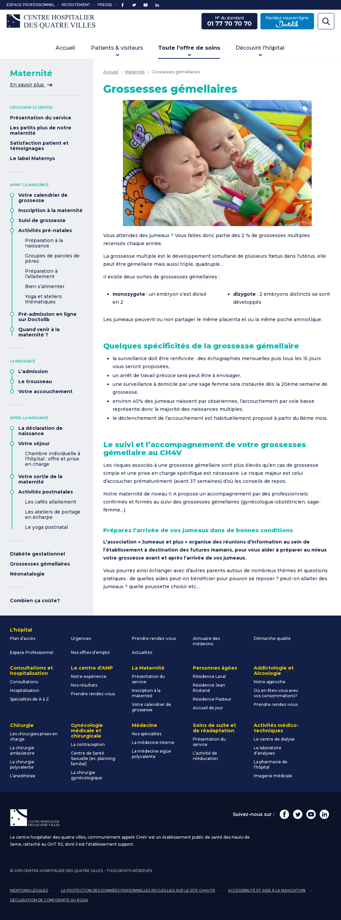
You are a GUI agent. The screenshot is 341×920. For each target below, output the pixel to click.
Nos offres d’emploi (90, 652)
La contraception (88, 744)
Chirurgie (22, 725)
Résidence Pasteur (212, 699)
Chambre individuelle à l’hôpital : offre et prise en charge (52, 458)
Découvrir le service (31, 107)
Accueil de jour (208, 707)
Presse (105, 4)
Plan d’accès (22, 638)
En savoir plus (31, 85)
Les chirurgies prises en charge (34, 736)
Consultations (24, 681)
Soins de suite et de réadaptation (214, 728)
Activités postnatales (45, 492)
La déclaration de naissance (40, 430)
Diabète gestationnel (37, 554)
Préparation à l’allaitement (41, 273)
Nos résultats (84, 685)
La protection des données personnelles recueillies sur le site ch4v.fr (138, 890)
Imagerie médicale (273, 775)
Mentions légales (29, 890)
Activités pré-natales (45, 230)
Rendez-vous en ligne (290, 21)
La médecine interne (153, 742)
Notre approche (269, 681)
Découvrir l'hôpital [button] (259, 48)
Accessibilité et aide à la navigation (266, 890)
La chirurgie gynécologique (86, 775)
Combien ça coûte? (35, 601)
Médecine (144, 725)
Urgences (81, 638)
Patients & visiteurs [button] (117, 48)
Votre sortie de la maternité (40, 479)
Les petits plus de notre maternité (40, 130)
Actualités (142, 652)
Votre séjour (34, 443)
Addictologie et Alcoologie (274, 670)
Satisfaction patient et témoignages (39, 145)
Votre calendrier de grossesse (43, 197)
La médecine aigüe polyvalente (151, 754)
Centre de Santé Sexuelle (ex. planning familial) (93, 758)
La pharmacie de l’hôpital (270, 764)
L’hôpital (21, 630)
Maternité (135, 71)
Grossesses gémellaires (40, 564)
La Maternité (148, 668)
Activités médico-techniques (276, 728)
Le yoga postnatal (46, 527)
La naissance (22, 361)
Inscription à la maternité (50, 210)
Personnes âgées (215, 668)
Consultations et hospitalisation (31, 670)
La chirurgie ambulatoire (22, 750)
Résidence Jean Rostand (209, 688)
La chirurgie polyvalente (22, 764)
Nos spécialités (147, 733)
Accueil (65, 48)
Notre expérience (89, 676)
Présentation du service (40, 118)
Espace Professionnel (31, 4)
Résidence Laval (209, 676)
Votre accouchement (45, 391)
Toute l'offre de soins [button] (189, 48)
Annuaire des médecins (206, 641)
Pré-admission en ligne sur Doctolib (47, 316)
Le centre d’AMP (92, 668)
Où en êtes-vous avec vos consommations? (276, 693)
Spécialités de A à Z (29, 699)
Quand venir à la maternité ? (39, 332)
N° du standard (229, 21)
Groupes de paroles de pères (52, 258)
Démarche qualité (272, 638)
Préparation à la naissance (44, 243)
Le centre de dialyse (274, 739)
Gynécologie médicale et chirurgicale (87, 730)
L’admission (33, 371)
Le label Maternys (32, 158)
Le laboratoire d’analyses (267, 750)
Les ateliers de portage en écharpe (53, 514)
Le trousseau (35, 381)
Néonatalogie (27, 574)
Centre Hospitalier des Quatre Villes (51, 21)
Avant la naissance (29, 185)
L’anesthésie (22, 775)
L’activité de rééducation (205, 756)
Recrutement (76, 4)
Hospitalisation (24, 690)
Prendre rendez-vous (154, 638)
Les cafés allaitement (50, 502)
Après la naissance (29, 418)
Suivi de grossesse (42, 220)
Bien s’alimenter (45, 286)
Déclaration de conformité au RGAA (49, 900)
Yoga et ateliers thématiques (43, 299)
